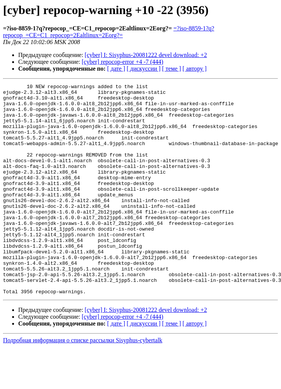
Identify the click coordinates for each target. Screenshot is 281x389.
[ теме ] (171, 68)
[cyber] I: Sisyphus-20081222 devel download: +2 (146, 55)
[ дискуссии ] (143, 68)
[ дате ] (116, 68)
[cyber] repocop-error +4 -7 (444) (122, 62)
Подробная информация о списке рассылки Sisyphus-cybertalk (82, 382)
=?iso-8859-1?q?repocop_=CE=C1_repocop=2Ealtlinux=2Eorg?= (108, 31)
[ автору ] (194, 68)
